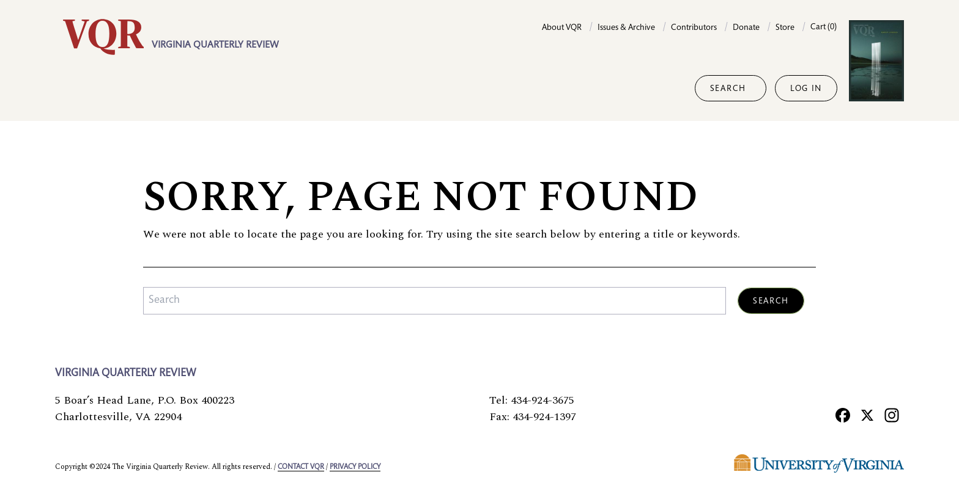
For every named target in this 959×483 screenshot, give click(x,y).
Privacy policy (355, 467)
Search (728, 89)
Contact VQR (301, 467)
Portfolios (333, 88)
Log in (806, 89)
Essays (80, 88)
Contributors (694, 28)
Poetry (268, 88)
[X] (867, 415)
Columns (402, 88)
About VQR (562, 28)
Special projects (487, 88)
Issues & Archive (626, 28)
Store (785, 28)
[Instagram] (891, 415)
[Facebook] (843, 415)
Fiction (137, 88)
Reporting (204, 88)
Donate (746, 28)
